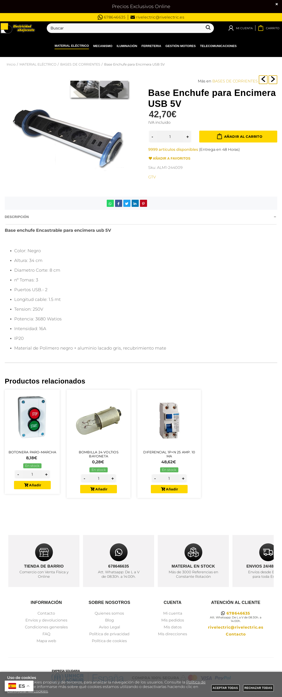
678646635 (112, 17)
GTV (152, 177)
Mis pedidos (172, 620)
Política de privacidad (109, 634)
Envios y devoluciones (46, 620)
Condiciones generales (46, 627)
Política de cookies (109, 641)
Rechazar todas (259, 688)
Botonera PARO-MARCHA (33, 454)
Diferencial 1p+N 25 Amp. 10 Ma (171, 456)
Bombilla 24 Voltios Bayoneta (100, 456)
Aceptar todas (225, 688)
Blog (109, 620)
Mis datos (173, 627)
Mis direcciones (172, 634)
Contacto (46, 613)
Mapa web (46, 641)
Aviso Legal (109, 627)
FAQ (46, 634)
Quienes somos (109, 613)
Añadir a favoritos (169, 158)
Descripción (17, 217)
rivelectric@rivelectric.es (157, 17)
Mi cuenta (172, 613)
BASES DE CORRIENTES (235, 81)
